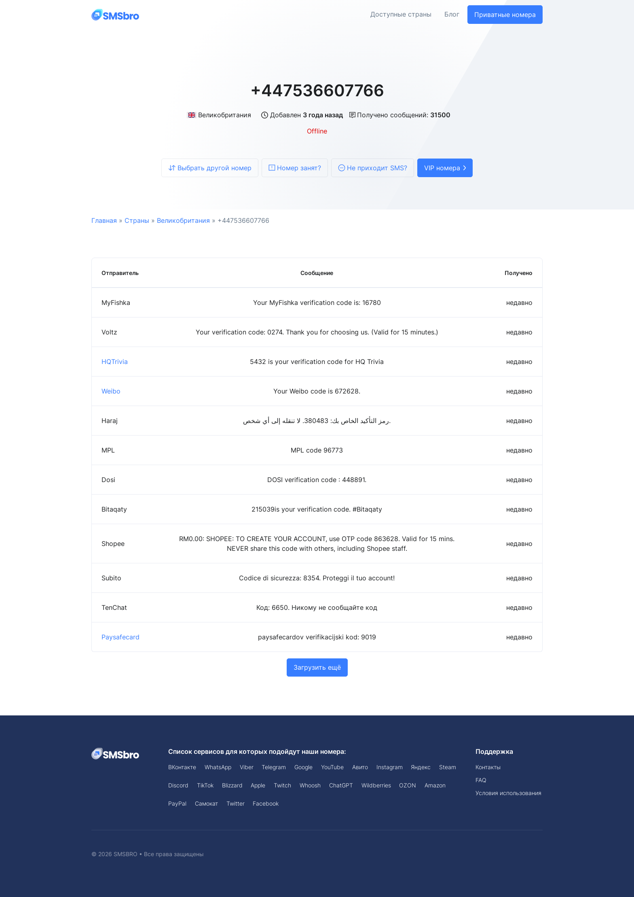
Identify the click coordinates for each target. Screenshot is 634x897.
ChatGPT (341, 785)
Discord (178, 785)
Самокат (206, 803)
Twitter (235, 803)
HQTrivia (114, 362)
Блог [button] (451, 15)
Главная (104, 220)
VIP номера (445, 168)
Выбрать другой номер (209, 168)
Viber (247, 767)
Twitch (282, 785)
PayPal (177, 803)
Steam (447, 767)
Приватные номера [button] (505, 15)
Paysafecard (120, 637)
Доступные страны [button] (400, 15)
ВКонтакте (182, 767)
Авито (360, 767)
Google (303, 767)
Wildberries (376, 785)
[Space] (115, 753)
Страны (137, 220)
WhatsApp (218, 767)
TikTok (205, 785)
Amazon (435, 785)
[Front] (115, 14)
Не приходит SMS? (372, 168)
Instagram (389, 767)
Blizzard (232, 785)
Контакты (488, 767)
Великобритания (219, 115)
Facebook (266, 803)
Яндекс (421, 767)
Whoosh (310, 785)
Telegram (274, 767)
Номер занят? (294, 168)
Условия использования (508, 792)
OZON (407, 785)
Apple (258, 785)
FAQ (481, 779)
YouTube (332, 767)
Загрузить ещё (317, 667)
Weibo (110, 391)
